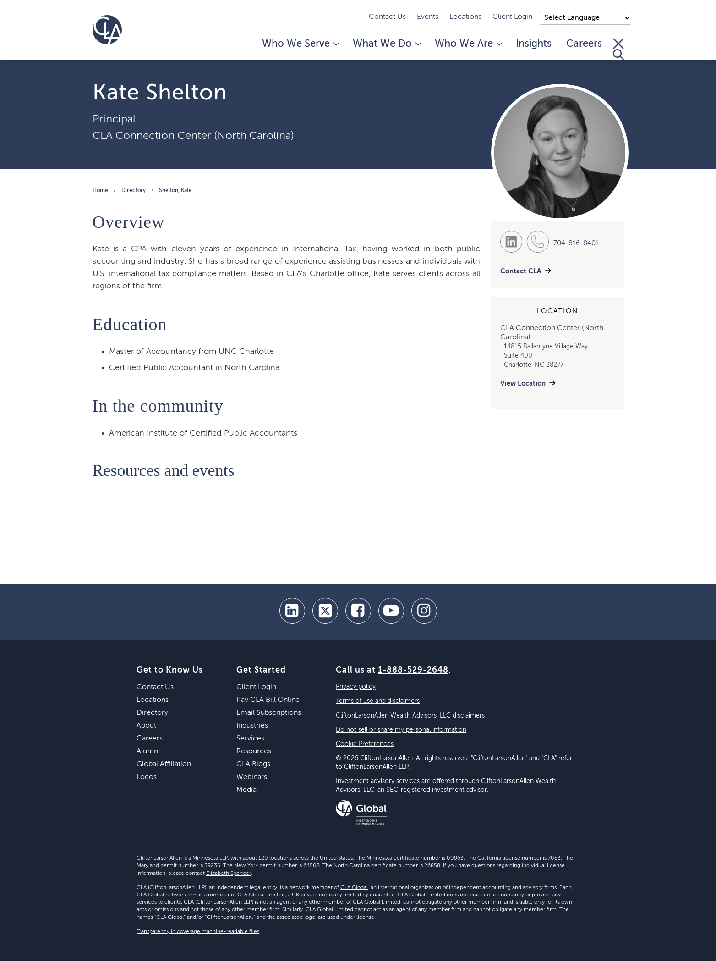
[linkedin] (292, 611)
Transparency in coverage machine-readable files (198, 931)
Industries (252, 725)
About (146, 725)
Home (100, 190)
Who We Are (468, 44)
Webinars (251, 777)
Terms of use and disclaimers (378, 701)
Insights (534, 44)
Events (427, 17)
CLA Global (354, 887)
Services (250, 738)
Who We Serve (300, 44)
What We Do (386, 44)
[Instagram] (424, 611)
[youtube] (391, 611)
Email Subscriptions (268, 713)
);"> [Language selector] (585, 18)
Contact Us (387, 17)
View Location (523, 383)
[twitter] (325, 611)
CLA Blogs (253, 764)
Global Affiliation (164, 764)
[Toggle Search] (618, 49)
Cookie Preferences (365, 744)
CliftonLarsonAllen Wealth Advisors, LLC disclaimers (410, 715)
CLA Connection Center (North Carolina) (193, 135)
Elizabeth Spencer (228, 873)
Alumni (148, 751)
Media (246, 790)
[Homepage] (107, 29)
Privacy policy (356, 687)
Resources (253, 751)
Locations (465, 17)
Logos (147, 777)
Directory (133, 190)
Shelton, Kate (175, 190)
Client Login (512, 17)
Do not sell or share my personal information (401, 730)
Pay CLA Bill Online (268, 700)
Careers (584, 44)
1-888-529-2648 (413, 670)
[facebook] (358, 611)
